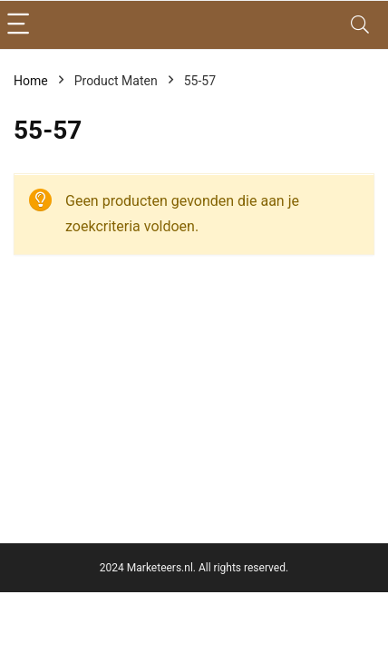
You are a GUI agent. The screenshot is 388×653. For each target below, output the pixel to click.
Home (31, 80)
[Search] (360, 25)
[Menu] (22, 25)
